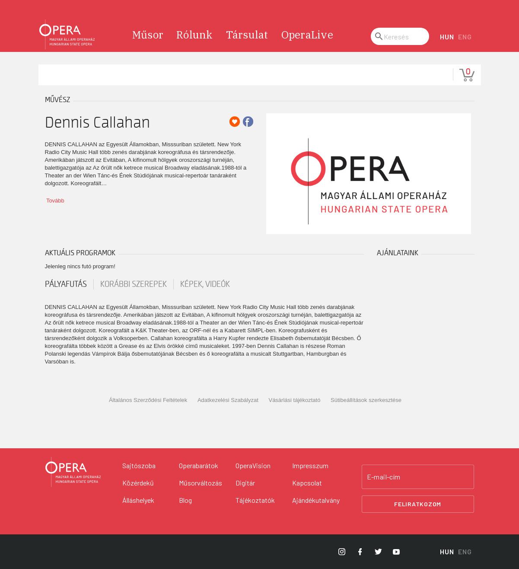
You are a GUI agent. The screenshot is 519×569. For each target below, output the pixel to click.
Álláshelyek (138, 500)
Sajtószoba (139, 465)
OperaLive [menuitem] (307, 35)
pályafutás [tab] (66, 284)
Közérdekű (138, 483)
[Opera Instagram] (342, 552)
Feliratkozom (417, 504)
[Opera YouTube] (396, 552)
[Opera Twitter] (378, 552)
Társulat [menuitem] (247, 35)
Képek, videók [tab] (205, 284)
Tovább (55, 200)
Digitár (245, 483)
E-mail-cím (384, 476)
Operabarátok (198, 465)
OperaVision (253, 465)
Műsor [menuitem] (147, 35)
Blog (185, 500)
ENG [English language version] (464, 36)
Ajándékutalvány (316, 500)
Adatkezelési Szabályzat (227, 400)
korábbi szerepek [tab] (133, 284)
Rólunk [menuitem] (194, 35)
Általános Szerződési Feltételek (148, 400)
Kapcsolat (307, 483)
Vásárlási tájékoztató (294, 400)
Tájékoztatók (255, 500)
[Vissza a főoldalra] (73, 472)
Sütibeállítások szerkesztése (366, 400)
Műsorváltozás (200, 483)
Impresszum (310, 465)
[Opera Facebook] (360, 552)
